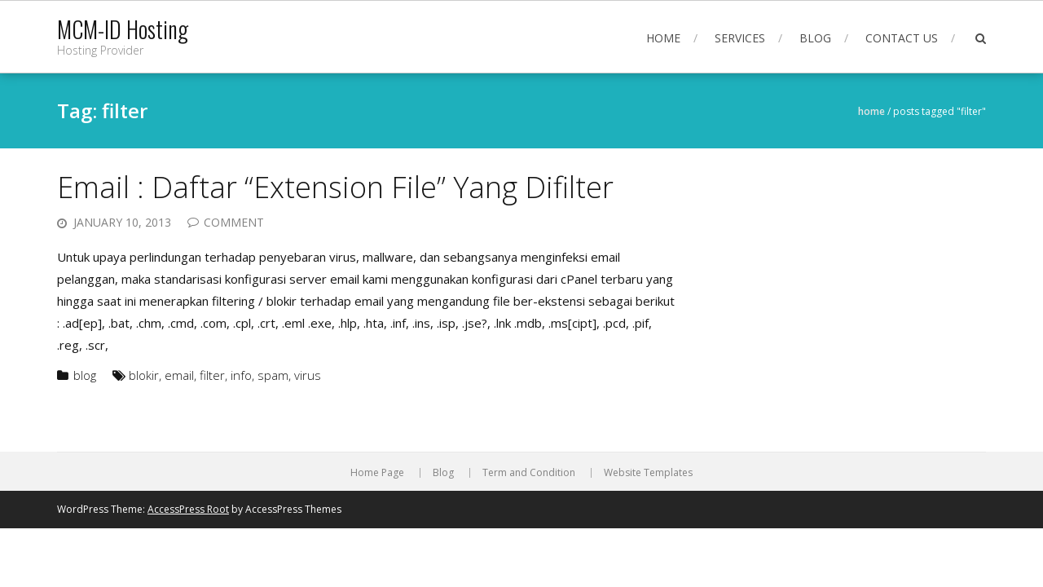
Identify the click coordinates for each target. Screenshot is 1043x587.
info (241, 375)
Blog (815, 38)
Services (740, 38)
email (179, 375)
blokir (144, 375)
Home (663, 38)
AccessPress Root (188, 509)
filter (212, 375)
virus (307, 375)
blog (84, 375)
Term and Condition (528, 473)
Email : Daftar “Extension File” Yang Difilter (335, 187)
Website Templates (648, 473)
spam (272, 375)
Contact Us (901, 38)
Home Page (377, 473)
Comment (234, 222)
